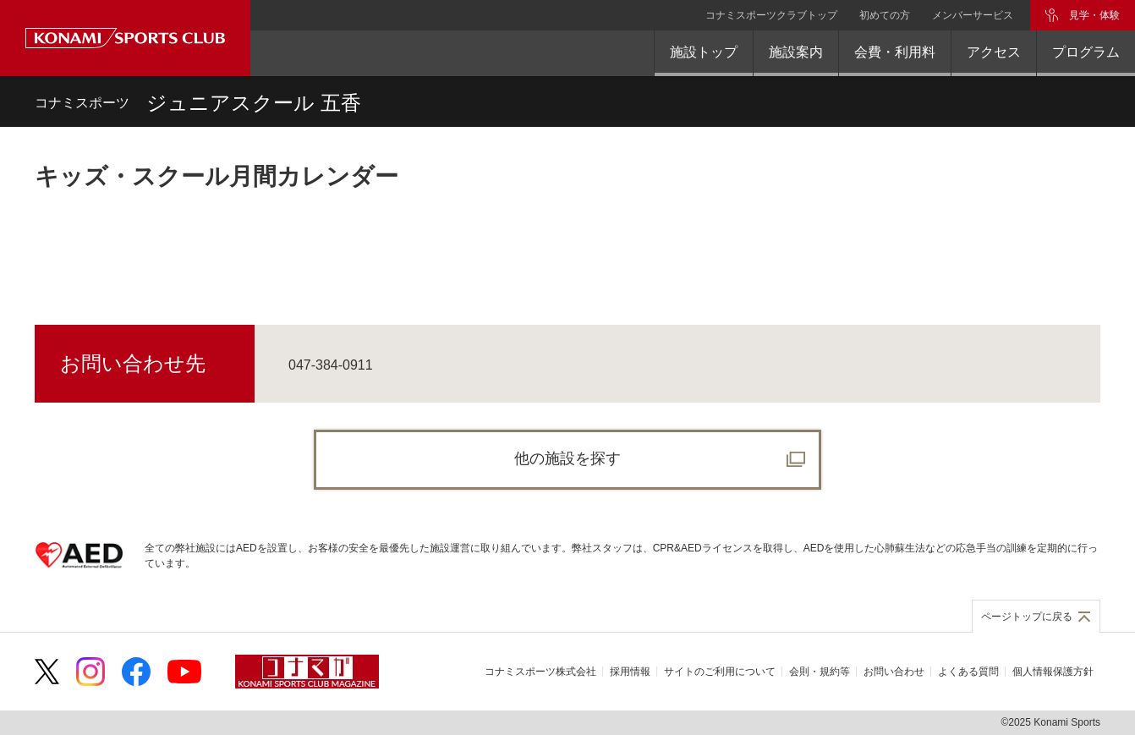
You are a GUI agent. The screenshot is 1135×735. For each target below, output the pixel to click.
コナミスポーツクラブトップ (771, 15)
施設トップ (703, 52)
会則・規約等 (819, 671)
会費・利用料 (894, 52)
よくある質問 (968, 671)
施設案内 (796, 52)
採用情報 (630, 671)
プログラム (1086, 52)
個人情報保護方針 (1053, 671)
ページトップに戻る (1026, 617)
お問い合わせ (894, 671)
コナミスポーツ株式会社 (540, 671)
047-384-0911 (330, 365)
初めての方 (884, 15)
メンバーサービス (972, 15)
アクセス (994, 52)
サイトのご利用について (720, 671)
